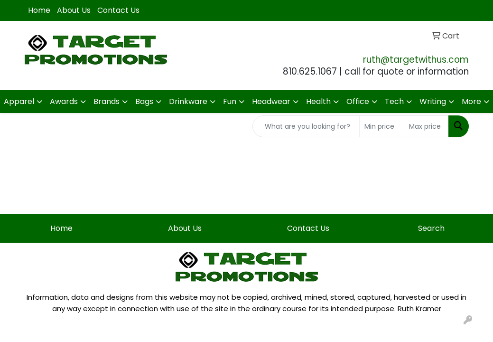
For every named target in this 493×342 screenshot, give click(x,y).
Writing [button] (432, 101)
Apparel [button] (19, 101)
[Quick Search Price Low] (381, 126)
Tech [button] (394, 101)
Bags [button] (144, 101)
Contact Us (118, 10)
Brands (106, 101)
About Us (74, 10)
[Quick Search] (306, 126)
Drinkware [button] (188, 101)
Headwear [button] (271, 101)
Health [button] (318, 101)
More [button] (471, 101)
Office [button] (357, 101)
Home (39, 10)
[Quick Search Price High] (426, 126)
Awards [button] (64, 101)
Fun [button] (229, 101)
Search (431, 228)
